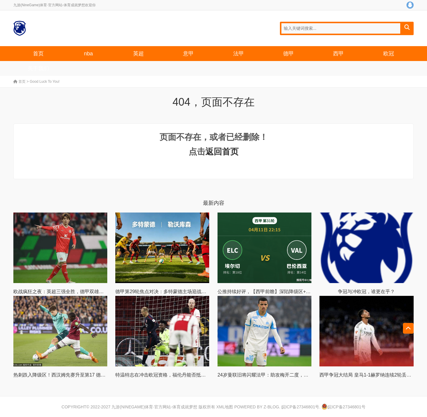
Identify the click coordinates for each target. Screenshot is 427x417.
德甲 (288, 54)
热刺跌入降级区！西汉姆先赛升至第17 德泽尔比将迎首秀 (73, 374)
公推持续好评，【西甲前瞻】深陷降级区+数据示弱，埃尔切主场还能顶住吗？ (300, 291)
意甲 (188, 54)
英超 (138, 54)
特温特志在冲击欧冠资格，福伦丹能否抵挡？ (162, 374)
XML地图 (224, 406)
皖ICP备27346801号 (300, 406)
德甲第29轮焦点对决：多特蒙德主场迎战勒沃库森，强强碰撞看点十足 (189, 291)
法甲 (238, 54)
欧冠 (388, 54)
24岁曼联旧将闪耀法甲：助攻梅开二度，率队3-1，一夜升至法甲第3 (289, 374)
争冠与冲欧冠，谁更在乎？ (366, 291)
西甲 (338, 54)
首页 (38, 54)
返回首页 (222, 151)
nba (88, 54)
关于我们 (38, 68)
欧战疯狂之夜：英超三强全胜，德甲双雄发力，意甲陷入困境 (77, 291)
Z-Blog (271, 406)
